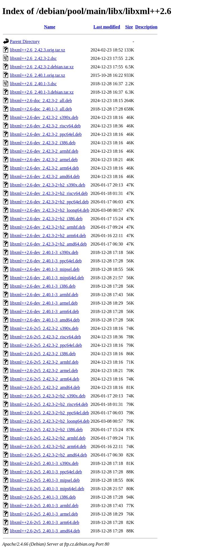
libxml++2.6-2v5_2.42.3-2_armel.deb (44, 370)
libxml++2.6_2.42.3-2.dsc (33, 58)
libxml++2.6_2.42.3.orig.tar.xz (37, 50)
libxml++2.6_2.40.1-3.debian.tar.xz (42, 92)
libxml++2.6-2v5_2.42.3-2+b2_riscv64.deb (49, 404)
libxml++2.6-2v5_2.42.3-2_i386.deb (43, 353)
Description (146, 26)
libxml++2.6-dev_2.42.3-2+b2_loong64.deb (49, 210)
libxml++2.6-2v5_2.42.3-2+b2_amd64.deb (48, 455)
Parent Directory (25, 41)
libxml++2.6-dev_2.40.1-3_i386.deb (42, 286)
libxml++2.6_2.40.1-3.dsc (33, 83)
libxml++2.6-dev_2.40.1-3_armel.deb (44, 303)
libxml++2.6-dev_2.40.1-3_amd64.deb (45, 320)
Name (49, 26)
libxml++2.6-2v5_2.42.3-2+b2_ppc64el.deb (49, 412)
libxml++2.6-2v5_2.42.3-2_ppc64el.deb (46, 345)
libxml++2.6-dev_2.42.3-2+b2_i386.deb (46, 218)
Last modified (106, 26)
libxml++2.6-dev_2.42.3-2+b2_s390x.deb (47, 185)
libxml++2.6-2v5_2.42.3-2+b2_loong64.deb (49, 421)
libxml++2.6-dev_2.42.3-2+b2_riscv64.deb (49, 193)
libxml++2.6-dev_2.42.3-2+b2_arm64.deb (48, 235)
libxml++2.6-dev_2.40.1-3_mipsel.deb (44, 269)
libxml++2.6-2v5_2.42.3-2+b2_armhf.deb (47, 438)
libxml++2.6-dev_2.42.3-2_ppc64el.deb (46, 134)
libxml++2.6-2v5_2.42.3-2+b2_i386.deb (46, 429)
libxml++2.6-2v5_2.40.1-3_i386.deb (43, 497)
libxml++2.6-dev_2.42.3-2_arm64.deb (44, 168)
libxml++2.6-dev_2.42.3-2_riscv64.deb (45, 125)
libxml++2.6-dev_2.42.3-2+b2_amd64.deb (48, 244)
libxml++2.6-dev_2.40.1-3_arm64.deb (44, 311)
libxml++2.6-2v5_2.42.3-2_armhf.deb (44, 362)
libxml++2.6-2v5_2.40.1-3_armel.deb (44, 514)
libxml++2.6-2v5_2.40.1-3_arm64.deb (44, 522)
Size (129, 26)
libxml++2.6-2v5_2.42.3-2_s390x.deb (44, 328)
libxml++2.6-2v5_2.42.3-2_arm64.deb (44, 379)
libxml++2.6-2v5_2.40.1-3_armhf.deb (44, 505)
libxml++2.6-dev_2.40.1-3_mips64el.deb (47, 277)
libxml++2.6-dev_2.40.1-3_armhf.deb (44, 294)
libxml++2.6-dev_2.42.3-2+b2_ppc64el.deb (49, 201)
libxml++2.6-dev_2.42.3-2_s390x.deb (44, 117)
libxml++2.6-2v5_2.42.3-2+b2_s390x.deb (47, 395)
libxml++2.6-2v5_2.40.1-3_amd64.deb (45, 530)
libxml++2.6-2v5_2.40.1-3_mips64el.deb (47, 488)
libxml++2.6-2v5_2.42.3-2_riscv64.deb (45, 336)
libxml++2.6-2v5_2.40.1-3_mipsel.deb (45, 480)
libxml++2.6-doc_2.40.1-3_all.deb (41, 109)
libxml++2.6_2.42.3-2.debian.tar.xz (42, 66)
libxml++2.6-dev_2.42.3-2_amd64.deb (45, 176)
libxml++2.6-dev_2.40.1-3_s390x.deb (44, 252)
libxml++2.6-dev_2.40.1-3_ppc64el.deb (46, 260)
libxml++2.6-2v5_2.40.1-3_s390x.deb (44, 463)
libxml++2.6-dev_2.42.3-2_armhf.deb (44, 151)
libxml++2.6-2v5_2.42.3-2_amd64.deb (45, 387)
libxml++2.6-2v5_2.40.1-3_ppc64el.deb (46, 471)
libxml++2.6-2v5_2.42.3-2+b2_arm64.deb (48, 446)
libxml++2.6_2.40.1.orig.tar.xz (37, 75)
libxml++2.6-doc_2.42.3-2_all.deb (41, 100)
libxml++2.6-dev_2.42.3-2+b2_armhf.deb (47, 227)
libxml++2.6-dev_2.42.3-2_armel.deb (44, 159)
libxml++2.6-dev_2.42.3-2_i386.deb (42, 142)
